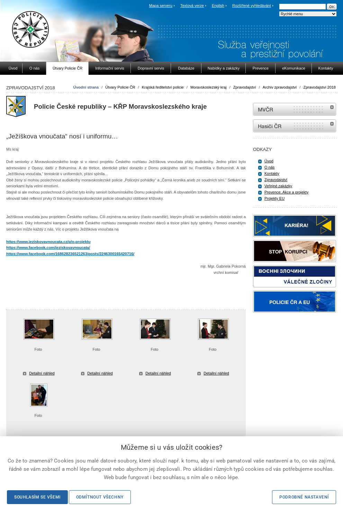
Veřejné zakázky (278, 186)
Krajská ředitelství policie (163, 87)
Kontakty (271, 173)
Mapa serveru (160, 5)
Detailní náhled (41, 373)
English (218, 5)
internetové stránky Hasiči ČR (294, 125)
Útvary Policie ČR (120, 87)
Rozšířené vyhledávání (251, 5)
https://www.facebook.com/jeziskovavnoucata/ (48, 247)
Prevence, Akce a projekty (286, 192)
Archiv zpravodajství (280, 87)
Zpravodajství (244, 87)
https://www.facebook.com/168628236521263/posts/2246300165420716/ (70, 254)
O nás (269, 167)
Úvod (268, 161)
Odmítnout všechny (100, 497)
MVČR (294, 109)
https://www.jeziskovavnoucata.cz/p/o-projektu (48, 242)
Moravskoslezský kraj (208, 87)
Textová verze (192, 5)
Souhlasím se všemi (37, 497)
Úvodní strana (86, 87)
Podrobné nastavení (304, 497)
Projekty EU (274, 198)
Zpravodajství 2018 (319, 87)
